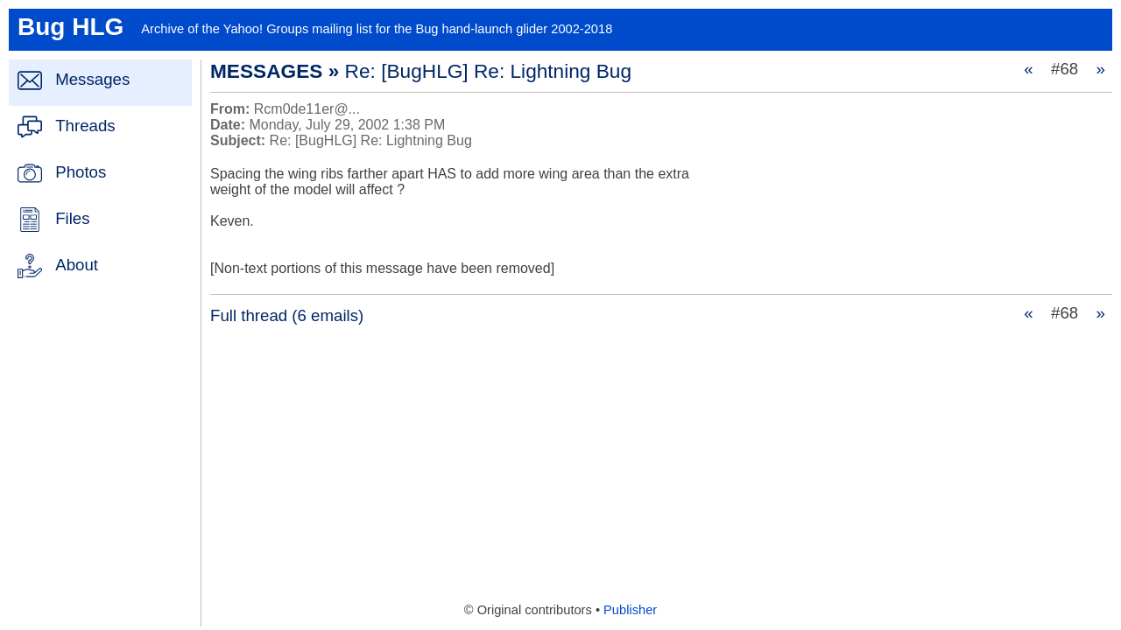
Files (72, 218)
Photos (80, 172)
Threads (85, 125)
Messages (92, 79)
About (76, 265)
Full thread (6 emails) (286, 315)
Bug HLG (70, 26)
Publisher (630, 610)
